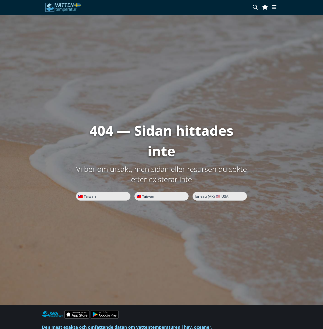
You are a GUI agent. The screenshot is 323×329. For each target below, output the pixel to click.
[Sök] (255, 7)
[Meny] (274, 7)
